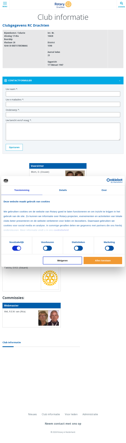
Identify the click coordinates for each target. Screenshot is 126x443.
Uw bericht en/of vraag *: (18, 120)
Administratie (90, 414)
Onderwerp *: (13, 109)
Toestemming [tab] (21, 190)
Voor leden (71, 414)
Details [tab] (63, 190)
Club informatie (11, 342)
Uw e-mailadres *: (15, 99)
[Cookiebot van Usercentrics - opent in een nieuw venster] (108, 180)
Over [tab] (104, 190)
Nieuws (32, 414)
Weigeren (62, 260)
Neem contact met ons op (63, 423)
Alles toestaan (103, 260)
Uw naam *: (12, 89)
